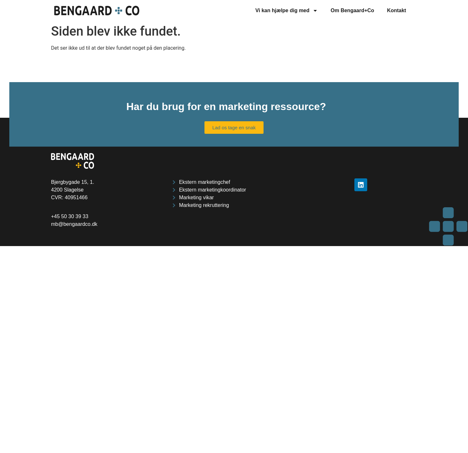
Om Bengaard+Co (352, 10)
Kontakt (396, 10)
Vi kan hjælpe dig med (286, 10)
